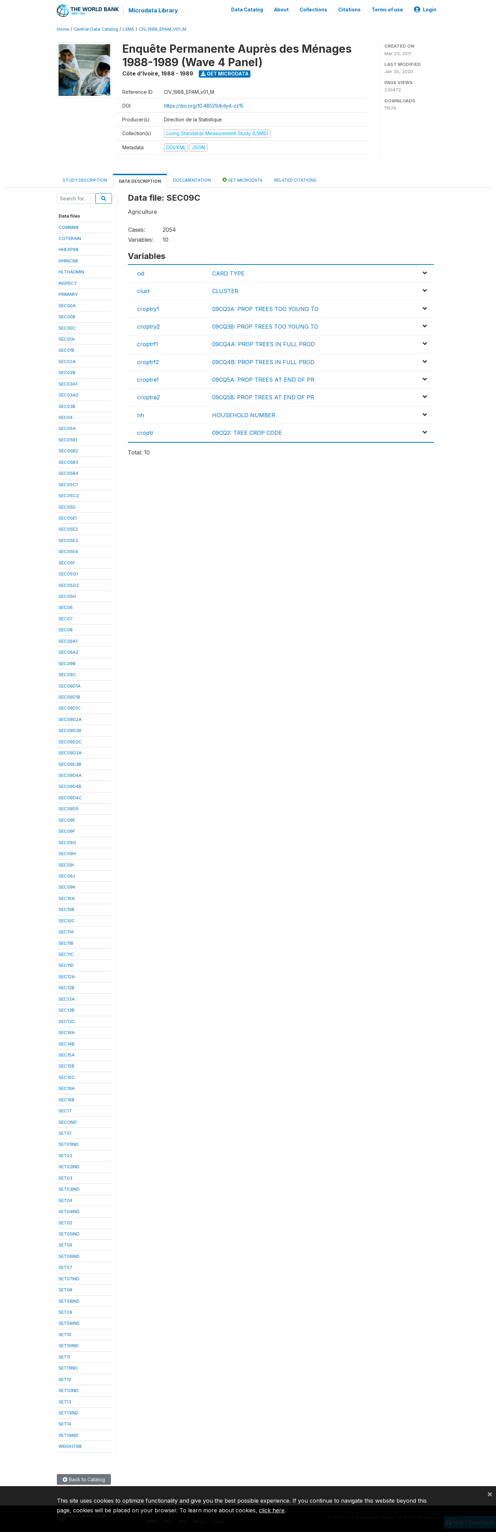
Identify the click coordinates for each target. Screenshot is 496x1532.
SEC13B (66, 1010)
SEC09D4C (70, 797)
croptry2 (148, 326)
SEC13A (67, 999)
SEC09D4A (70, 775)
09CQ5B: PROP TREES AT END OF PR (263, 397)
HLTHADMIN (71, 271)
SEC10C (67, 920)
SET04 (65, 1200)
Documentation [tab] (192, 180)
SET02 (65, 1155)
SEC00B (67, 316)
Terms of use (387, 9)
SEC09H (67, 853)
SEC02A (67, 361)
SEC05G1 (68, 574)
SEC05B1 (68, 439)
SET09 (65, 1312)
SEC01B (66, 350)
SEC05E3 (68, 540)
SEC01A (67, 339)
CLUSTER (225, 291)
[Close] (490, 1494)
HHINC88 (68, 260)
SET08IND (69, 1301)
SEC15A (67, 1055)
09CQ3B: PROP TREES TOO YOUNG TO (265, 326)
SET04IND (69, 1211)
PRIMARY (68, 294)
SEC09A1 (68, 641)
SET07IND (69, 1278)
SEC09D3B (70, 764)
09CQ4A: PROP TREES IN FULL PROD (263, 344)
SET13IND (69, 1412)
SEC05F (67, 562)
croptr (145, 432)
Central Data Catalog (96, 29)
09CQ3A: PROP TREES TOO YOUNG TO (265, 309)
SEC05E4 (68, 551)
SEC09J (67, 876)
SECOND (68, 1122)
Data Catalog (247, 9)
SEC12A (67, 976)
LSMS (128, 29)
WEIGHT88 (70, 1446)
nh (140, 415)
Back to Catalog (84, 1479)
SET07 (65, 1267)
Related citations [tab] (295, 180)
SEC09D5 (69, 808)
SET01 (65, 1133)
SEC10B (66, 909)
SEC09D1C (70, 708)
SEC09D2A (70, 719)
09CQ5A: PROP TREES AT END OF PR (263, 379)
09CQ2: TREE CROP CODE (247, 432)
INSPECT (68, 283)
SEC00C (67, 328)
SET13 (65, 1401)
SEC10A (67, 898)
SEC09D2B (70, 730)
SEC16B (66, 1099)
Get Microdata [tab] (242, 180)
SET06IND (69, 1256)
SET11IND (68, 1368)
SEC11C (66, 954)
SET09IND (69, 1323)
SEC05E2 (68, 529)
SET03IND (69, 1189)
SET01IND (69, 1144)
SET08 (65, 1289)
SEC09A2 (69, 652)
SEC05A (67, 428)
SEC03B (67, 406)
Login (425, 9)
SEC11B (66, 943)
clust (143, 291)
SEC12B (66, 987)
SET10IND (69, 1345)
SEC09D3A (70, 752)
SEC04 (66, 417)
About (281, 9)
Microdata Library (153, 10)
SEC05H (67, 596)
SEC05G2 (69, 585)
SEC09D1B (69, 697)
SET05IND (69, 1233)
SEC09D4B (70, 786)
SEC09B (67, 663)
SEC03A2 (69, 395)
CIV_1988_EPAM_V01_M (162, 29)
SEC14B (66, 1044)
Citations (349, 9)
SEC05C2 (69, 495)
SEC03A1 (68, 384)
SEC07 (66, 618)
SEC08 (66, 629)
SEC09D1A (70, 686)
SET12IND (69, 1390)
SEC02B (67, 372)
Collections (313, 9)
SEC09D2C (70, 741)
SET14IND (69, 1435)
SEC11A (66, 931)
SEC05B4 (68, 473)
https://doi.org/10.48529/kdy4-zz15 (204, 106)
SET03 (65, 1178)
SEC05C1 (68, 484)
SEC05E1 (68, 518)
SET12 (65, 1379)
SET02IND (69, 1166)
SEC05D (67, 507)
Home (63, 29)
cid (140, 273)
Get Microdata (225, 74)
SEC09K (67, 887)
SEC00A (67, 305)
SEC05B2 (68, 450)
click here (272, 1510)
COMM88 (69, 227)
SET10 (65, 1334)
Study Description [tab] (85, 180)
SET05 (65, 1222)
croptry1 (148, 309)
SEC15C (67, 1077)
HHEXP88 (69, 249)
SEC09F (67, 831)
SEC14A (67, 1032)
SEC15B (66, 1066)
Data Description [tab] (140, 181)
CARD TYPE (228, 273)
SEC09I (66, 865)
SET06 (65, 1245)
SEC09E (67, 820)
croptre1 (148, 379)
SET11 (64, 1357)
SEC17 (65, 1110)
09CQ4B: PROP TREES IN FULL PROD (263, 362)
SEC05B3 (68, 462)
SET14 (65, 1423)
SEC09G (67, 842)
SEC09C (67, 674)
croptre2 (148, 397)
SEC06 (66, 607)
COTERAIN (70, 238)
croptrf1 (147, 344)
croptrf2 (148, 362)
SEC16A (67, 1088)
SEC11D (66, 965)
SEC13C (67, 1021)
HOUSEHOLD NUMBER (243, 415)
